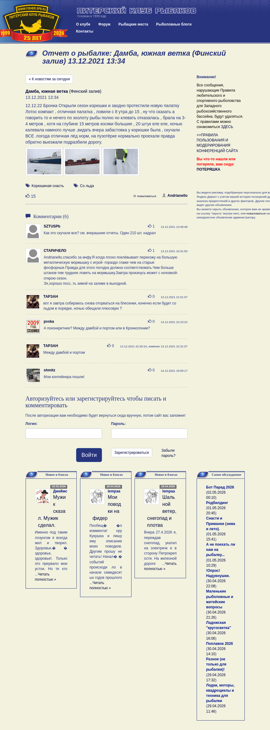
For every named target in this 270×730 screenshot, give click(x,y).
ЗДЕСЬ (227, 127)
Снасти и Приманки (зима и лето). (220, 523)
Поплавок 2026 (219, 643)
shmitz (49, 370)
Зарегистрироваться (131, 452)
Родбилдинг (217, 503)
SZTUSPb (52, 226)
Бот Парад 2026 (220, 487)
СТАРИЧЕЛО (55, 251)
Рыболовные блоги (174, 24)
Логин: (31, 424)
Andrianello (175, 195)
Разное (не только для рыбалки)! (216, 664)
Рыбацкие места (133, 24)
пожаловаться (144, 196)
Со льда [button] (87, 186)
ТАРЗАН (50, 296)
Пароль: (118, 424)
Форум (104, 24)
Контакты (84, 31)
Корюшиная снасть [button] (48, 186)
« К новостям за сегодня (49, 79)
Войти (88, 455)
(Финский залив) (64, 91)
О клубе (83, 24)
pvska (49, 321)
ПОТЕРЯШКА (208, 169)
